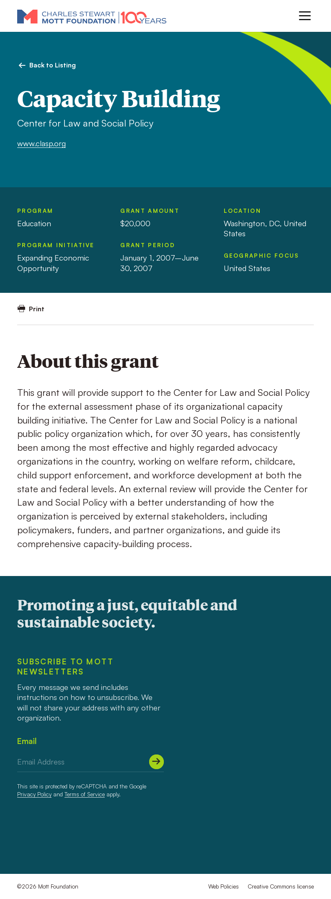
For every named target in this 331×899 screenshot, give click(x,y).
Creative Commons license (281, 886)
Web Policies (223, 886)
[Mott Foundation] (91, 16)
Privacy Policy (34, 794)
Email (26, 741)
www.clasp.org (41, 143)
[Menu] (305, 16)
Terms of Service (85, 794)
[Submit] (156, 761)
